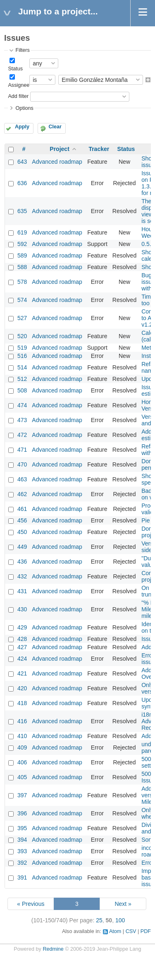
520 (22, 336)
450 (22, 532)
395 (22, 828)
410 (22, 736)
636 (22, 183)
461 (22, 509)
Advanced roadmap (57, 161)
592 (22, 244)
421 (22, 673)
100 (120, 920)
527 (22, 318)
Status (15, 69)
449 (22, 546)
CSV (131, 931)
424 (22, 658)
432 (22, 576)
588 (22, 267)
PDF (146, 931)
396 (22, 813)
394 (22, 839)
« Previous (30, 904)
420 (22, 688)
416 (22, 721)
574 (22, 300)
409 (22, 747)
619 (22, 232)
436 (22, 561)
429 (22, 627)
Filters (22, 50)
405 (22, 777)
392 (22, 862)
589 (22, 255)
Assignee (18, 85)
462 (22, 494)
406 (22, 762)
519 (22, 347)
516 (22, 356)
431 (22, 591)
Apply (22, 127)
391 (22, 877)
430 (22, 609)
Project (59, 149)
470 (22, 464)
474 (22, 405)
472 (22, 435)
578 (22, 282)
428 (22, 639)
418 (22, 703)
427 (22, 647)
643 (22, 161)
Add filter (18, 96)
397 (22, 795)
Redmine (53, 949)
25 (99, 920)
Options (24, 108)
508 (22, 390)
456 (22, 520)
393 (22, 851)
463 (22, 479)
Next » (122, 904)
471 (22, 449)
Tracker (98, 149)
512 (22, 379)
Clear (55, 127)
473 (22, 420)
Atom (115, 931)
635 (22, 211)
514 (22, 367)
